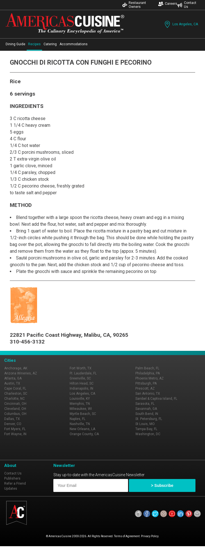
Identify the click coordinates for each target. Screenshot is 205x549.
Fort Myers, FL (15, 429)
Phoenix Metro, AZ (149, 378)
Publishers (12, 478)
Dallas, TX (12, 419)
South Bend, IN (146, 414)
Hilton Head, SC (82, 383)
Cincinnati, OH (15, 404)
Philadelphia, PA (147, 373)
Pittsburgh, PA (146, 383)
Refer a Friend (15, 483)
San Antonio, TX (147, 394)
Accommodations (74, 44)
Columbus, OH (15, 414)
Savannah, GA (146, 409)
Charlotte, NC (14, 399)
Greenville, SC (80, 378)
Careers (167, 3)
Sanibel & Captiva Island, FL (156, 399)
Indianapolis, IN (81, 388)
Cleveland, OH (15, 409)
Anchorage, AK (15, 368)
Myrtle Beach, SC (83, 414)
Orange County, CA (84, 434)
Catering (50, 44)
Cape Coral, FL (15, 388)
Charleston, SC (15, 394)
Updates (10, 489)
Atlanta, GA (13, 378)
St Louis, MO (145, 424)
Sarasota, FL (144, 404)
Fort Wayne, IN (15, 434)
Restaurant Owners (134, 4)
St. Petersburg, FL (148, 419)
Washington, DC (147, 434)
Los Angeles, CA (180, 24)
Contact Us (186, 4)
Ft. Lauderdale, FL (83, 373)
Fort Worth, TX (81, 368)
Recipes (34, 44)
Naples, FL (77, 419)
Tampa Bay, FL (146, 429)
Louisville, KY (80, 399)
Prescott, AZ (145, 388)
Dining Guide (15, 44)
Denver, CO (12, 424)
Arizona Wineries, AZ (20, 373)
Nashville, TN (80, 424)
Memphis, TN (80, 404)
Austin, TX (12, 383)
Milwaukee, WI (81, 409)
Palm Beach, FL (147, 368)
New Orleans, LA (82, 429)
